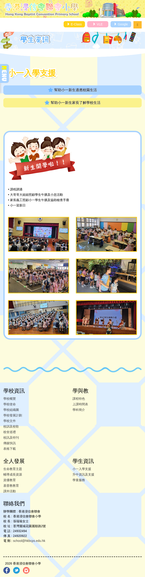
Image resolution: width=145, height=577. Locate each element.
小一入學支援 (81, 469)
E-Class (74, 24)
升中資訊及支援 (83, 474)
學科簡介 (78, 410)
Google (121, 24)
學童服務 (78, 480)
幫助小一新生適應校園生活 (72, 90)
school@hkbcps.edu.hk (29, 541)
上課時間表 (80, 404)
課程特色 (78, 398)
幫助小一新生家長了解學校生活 (72, 103)
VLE (98, 24)
